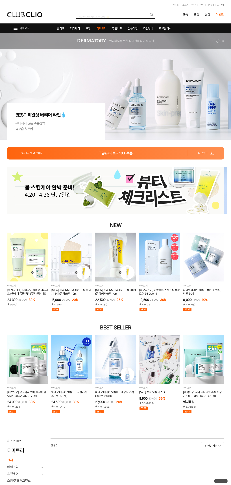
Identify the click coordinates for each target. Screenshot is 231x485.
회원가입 (176, 5)
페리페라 (75, 28)
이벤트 (220, 14)
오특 (185, 14)
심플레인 (133, 28)
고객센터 (220, 5)
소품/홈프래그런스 (19, 480)
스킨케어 (12, 473)
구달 (88, 28)
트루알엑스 (165, 28)
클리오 (60, 28)
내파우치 (210, 5)
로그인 (185, 5)
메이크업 (12, 467)
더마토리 (101, 28)
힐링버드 (117, 28)
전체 (10, 460)
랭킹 (196, 14)
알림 (202, 5)
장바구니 (194, 5)
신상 (207, 14)
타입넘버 (148, 28)
